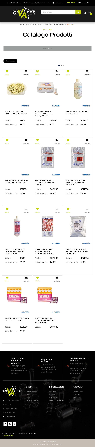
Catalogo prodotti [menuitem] (31, 392)
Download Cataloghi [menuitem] (32, 400)
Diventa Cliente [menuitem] (78, 392)
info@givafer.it (75, 373)
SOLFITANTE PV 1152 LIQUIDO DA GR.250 (16, 182)
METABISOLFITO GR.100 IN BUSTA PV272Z (75, 183)
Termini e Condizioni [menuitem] (56, 400)
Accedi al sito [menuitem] (77, 395)
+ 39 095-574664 (14, 3)
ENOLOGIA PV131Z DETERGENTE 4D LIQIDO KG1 (15, 251)
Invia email (58, 3)
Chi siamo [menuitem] (52, 392)
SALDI (87, 3)
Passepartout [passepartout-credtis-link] (51, 442)
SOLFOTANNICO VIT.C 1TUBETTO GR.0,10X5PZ (44, 114)
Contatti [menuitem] (52, 395)
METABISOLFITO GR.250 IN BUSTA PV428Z (45, 183)
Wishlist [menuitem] (75, 398)
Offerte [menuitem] (28, 398)
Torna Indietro (10, 61)
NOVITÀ (79, 3)
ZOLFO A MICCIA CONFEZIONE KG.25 (16, 113)
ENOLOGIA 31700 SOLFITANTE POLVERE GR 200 (45, 251)
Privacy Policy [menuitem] (53, 398)
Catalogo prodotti (36, 25)
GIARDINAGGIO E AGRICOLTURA (54, 25)
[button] (78, 12)
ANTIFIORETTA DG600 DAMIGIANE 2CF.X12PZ (45, 320)
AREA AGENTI (70, 3)
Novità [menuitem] (28, 395)
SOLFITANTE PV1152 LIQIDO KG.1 (77, 113)
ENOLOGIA (70, 25)
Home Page (23, 25)
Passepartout (8, 436)
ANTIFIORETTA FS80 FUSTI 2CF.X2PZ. (17, 319)
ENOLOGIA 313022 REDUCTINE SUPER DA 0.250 (77, 251)
